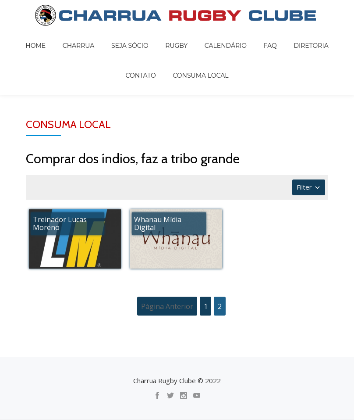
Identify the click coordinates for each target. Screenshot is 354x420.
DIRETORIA (266, 37)
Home (41, 37)
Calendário (198, 37)
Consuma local (177, 49)
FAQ (234, 37)
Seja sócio (118, 37)
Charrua (76, 37)
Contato (308, 37)
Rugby (157, 37)
